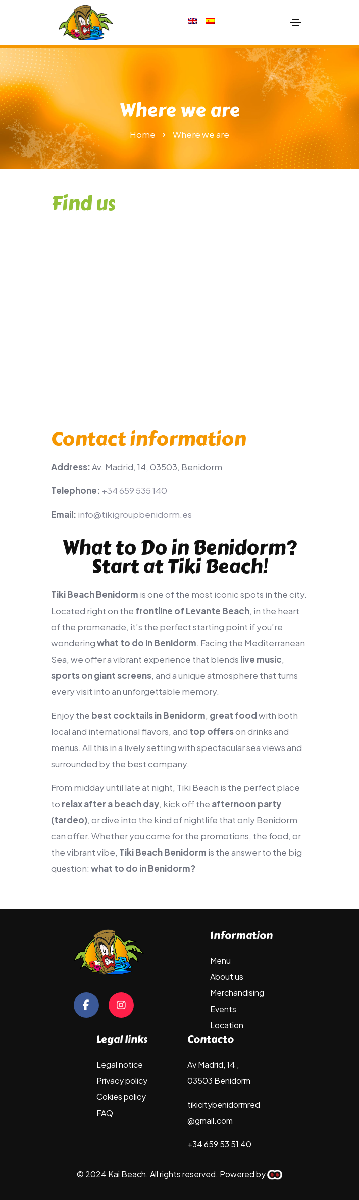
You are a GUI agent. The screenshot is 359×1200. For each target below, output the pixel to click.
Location (226, 1025)
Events (223, 1009)
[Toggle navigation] (295, 22)
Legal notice (119, 1064)
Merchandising (237, 992)
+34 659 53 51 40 (219, 1144)
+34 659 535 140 (134, 490)
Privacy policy (121, 1080)
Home (143, 134)
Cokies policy (121, 1096)
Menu (220, 960)
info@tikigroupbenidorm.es (135, 514)
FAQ (104, 1113)
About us (226, 976)
